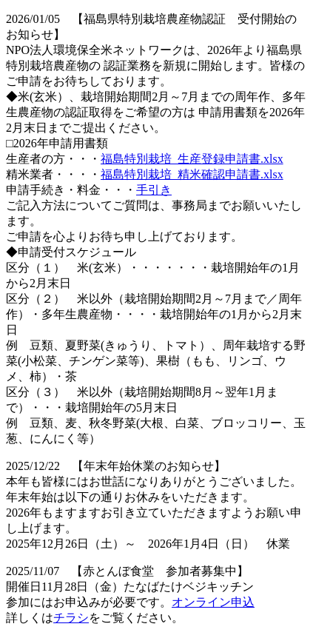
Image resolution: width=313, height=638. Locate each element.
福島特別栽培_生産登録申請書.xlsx (192, 158)
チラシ (71, 617)
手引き (154, 190)
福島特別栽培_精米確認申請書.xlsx (192, 174)
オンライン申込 (213, 602)
